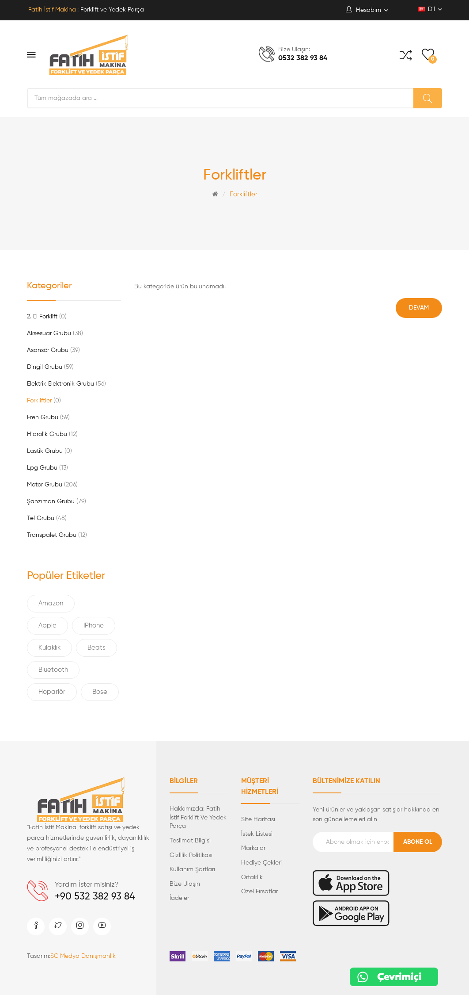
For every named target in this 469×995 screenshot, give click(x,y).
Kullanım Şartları (192, 869)
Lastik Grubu (49, 451)
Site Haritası (258, 819)
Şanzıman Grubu (56, 501)
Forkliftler (243, 194)
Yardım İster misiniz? (87, 884)
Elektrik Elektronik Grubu (66, 384)
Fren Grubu (48, 417)
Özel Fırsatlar (259, 891)
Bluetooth (53, 669)
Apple (47, 625)
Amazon (50, 603)
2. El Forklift (47, 317)
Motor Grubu (52, 485)
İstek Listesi (256, 834)
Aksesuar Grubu (55, 333)
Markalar (253, 848)
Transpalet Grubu (57, 535)
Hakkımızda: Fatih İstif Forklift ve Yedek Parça (198, 817)
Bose (99, 692)
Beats (96, 647)
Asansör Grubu (53, 350)
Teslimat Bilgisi (190, 841)
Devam (419, 308)
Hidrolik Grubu (52, 434)
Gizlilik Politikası (191, 855)
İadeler (179, 898)
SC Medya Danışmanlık (83, 956)
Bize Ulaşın (185, 884)
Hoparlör (51, 692)
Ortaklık (252, 877)
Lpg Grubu (47, 468)
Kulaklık (49, 647)
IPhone (93, 625)
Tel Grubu (47, 518)
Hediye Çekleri (261, 863)
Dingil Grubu (50, 367)
